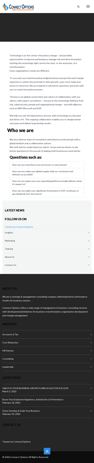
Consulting (7, 358)
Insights (9, 232)
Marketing (10, 240)
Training (9, 248)
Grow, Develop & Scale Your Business (21, 410)
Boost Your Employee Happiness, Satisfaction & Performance (32, 399)
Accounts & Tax (10, 334)
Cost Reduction (10, 342)
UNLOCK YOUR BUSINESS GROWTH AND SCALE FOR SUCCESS (35, 388)
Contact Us (10, 265)
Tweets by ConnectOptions (19, 226)
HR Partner (8, 350)
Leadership (7, 366)
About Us (9, 257)
